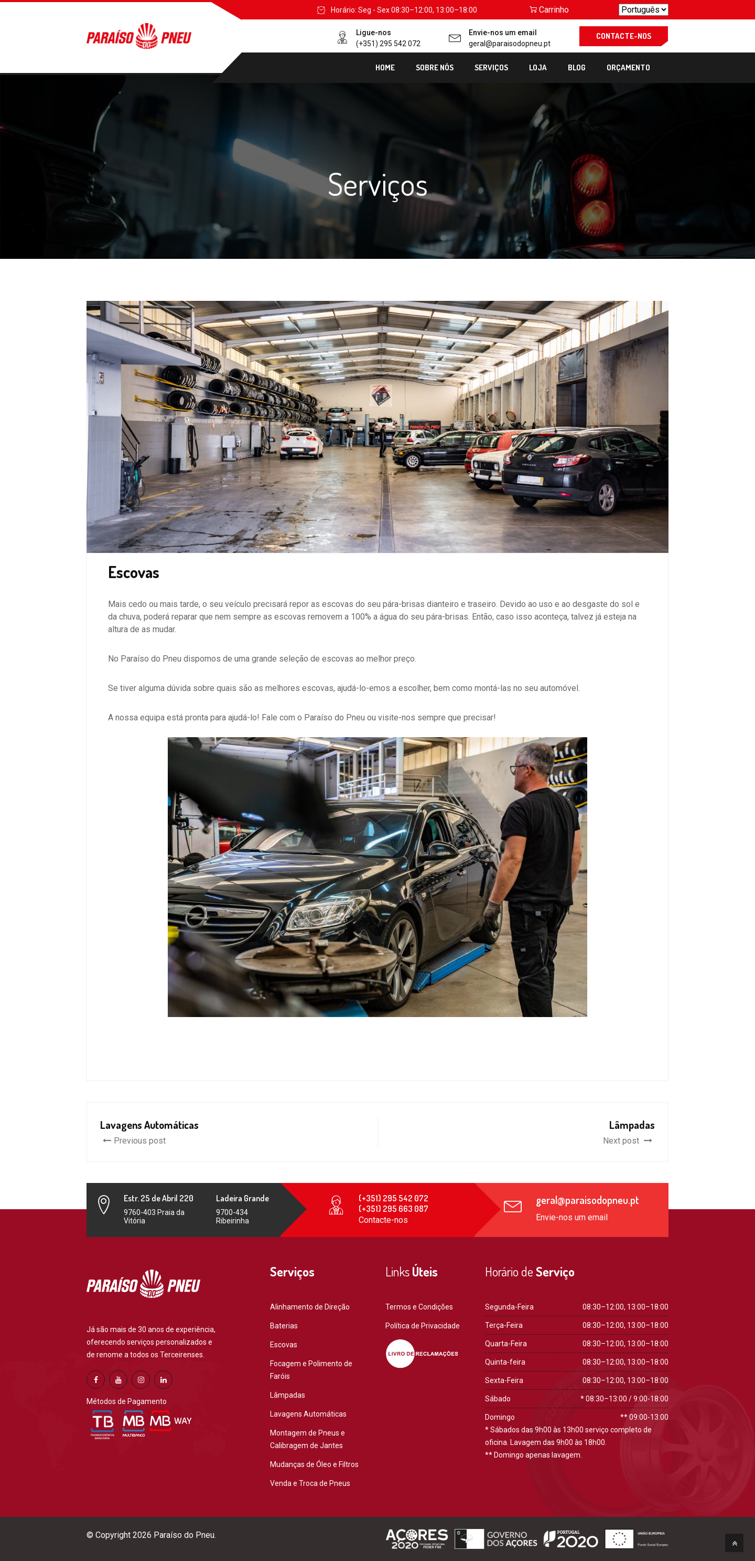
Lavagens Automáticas (308, 1414)
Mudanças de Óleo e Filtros (314, 1464)
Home (385, 67)
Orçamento (628, 67)
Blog (577, 67)
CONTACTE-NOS (623, 36)
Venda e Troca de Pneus (310, 1483)
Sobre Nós (435, 67)
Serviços (491, 67)
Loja (538, 67)
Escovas (283, 1344)
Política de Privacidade (422, 1326)
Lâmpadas (287, 1395)
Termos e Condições (419, 1307)
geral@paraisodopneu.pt (510, 43)
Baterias (284, 1326)
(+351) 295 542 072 (388, 43)
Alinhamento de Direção (310, 1307)
